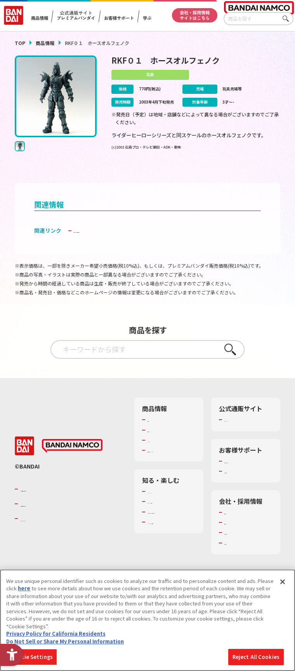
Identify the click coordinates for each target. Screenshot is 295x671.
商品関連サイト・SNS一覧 (168, 465)
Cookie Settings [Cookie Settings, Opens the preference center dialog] (31, 657)
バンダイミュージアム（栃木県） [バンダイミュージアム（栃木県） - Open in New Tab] (170, 565)
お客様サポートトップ (247, 476)
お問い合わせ (239, 561)
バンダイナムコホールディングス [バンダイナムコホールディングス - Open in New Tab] (66, 522)
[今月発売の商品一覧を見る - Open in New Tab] (239, 172)
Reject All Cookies (256, 657)
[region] (147, 620)
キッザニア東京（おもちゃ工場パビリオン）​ (170, 544)
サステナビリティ (244, 551)
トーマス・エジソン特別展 (170, 524)
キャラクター (162, 451)
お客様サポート (119, 18)
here (24, 588)
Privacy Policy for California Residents (56, 633)
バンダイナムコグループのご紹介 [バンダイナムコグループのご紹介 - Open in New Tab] (66, 507)
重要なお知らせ (242, 489)
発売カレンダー (165, 441)
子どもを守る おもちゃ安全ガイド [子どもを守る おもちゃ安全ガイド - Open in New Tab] (115, 242)
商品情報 (45, 43)
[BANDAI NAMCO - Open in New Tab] (72, 465)
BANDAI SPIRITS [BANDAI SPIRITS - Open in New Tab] (44, 537)
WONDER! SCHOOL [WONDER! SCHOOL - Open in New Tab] (169, 510)
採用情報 (234, 541)
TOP (20, 43)
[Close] (282, 581)
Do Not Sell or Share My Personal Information (65, 641)
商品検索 (158, 431)
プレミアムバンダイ (247, 431)
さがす (288, 19)
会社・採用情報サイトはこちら (195, 15)
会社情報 (234, 530)
